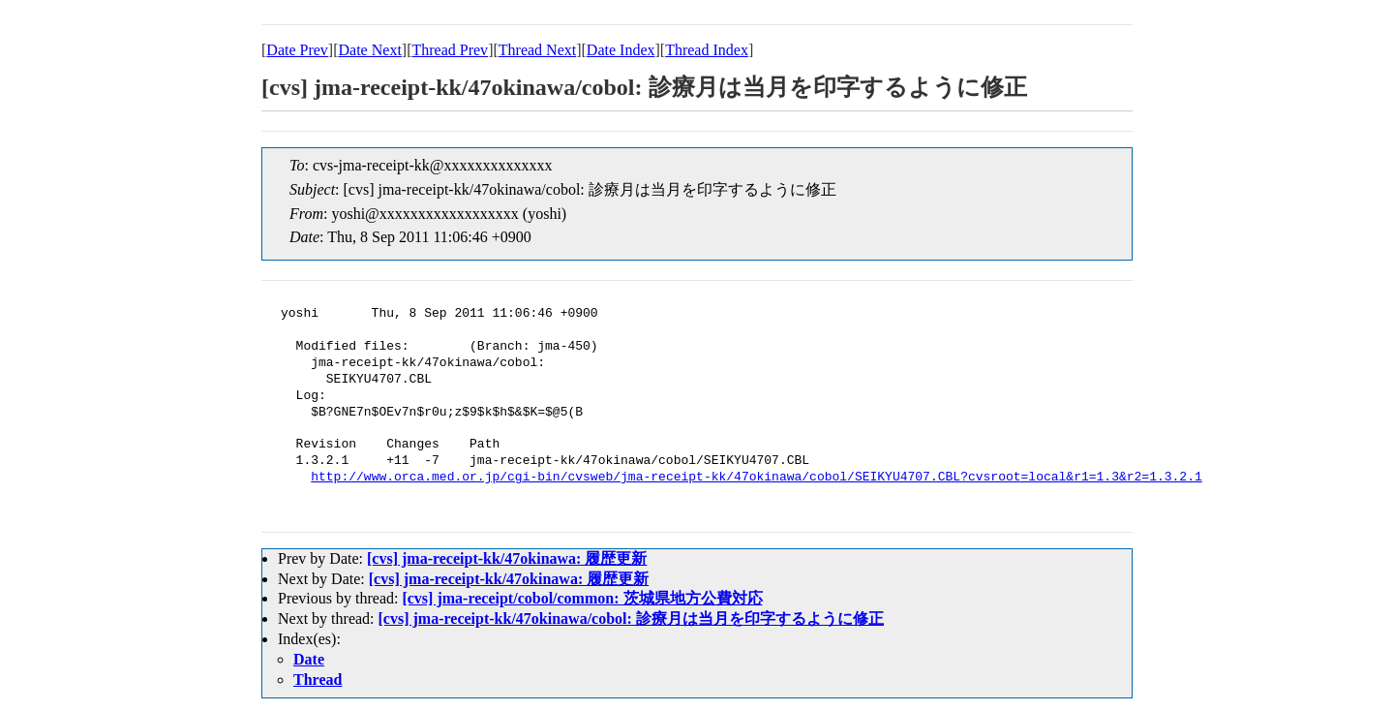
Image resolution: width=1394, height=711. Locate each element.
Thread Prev (449, 50)
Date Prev (297, 50)
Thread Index (706, 50)
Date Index (621, 50)
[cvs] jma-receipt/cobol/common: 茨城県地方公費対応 (582, 598)
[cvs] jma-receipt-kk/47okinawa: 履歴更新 (507, 558)
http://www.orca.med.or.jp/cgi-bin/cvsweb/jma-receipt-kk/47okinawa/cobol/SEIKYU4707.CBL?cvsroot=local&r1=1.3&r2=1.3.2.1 (756, 477)
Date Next (370, 50)
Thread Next (537, 50)
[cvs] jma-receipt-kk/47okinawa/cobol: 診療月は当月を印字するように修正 (631, 618)
